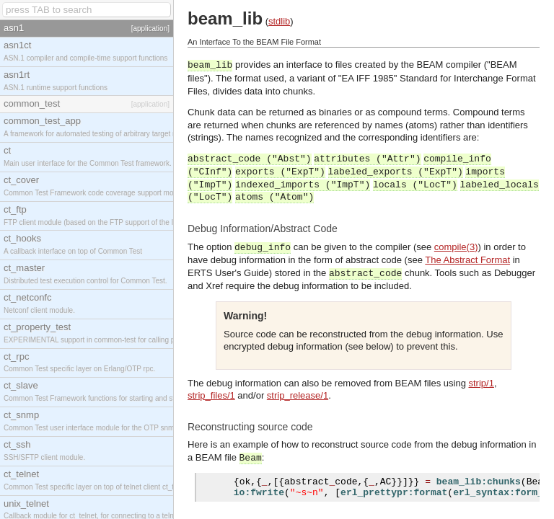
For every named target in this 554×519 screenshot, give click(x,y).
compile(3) (456, 246)
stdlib (279, 21)
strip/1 (480, 383)
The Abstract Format (467, 259)
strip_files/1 (211, 395)
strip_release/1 (297, 395)
